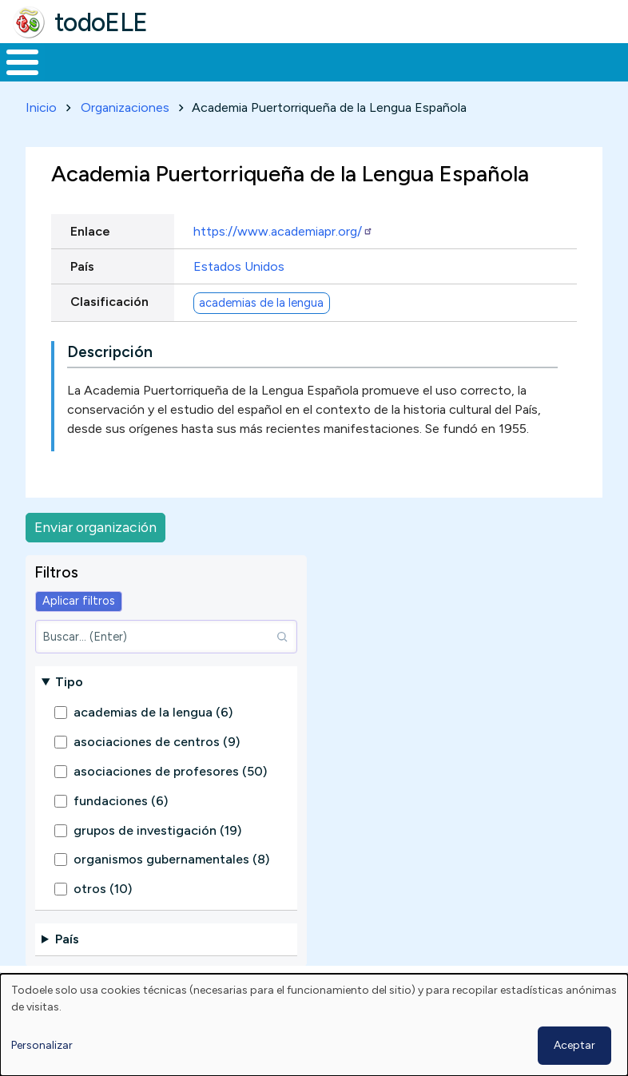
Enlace (90, 260)
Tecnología (433, 76)
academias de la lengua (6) (153, 742)
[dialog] (314, 1025)
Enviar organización (95, 556)
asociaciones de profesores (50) (170, 800)
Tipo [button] (69, 711)
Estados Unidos (238, 296)
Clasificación (109, 331)
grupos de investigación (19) (157, 860)
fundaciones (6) (121, 830)
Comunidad (539, 76)
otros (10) (103, 918)
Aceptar (574, 1045)
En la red (349, 77)
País (82, 296)
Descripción (110, 381)
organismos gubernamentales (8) (171, 888)
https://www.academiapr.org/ (283, 260)
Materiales (77, 76)
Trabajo (275, 76)
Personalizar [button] (42, 1045)
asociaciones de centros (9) (157, 771)
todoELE (101, 22)
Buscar (612, 61)
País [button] (67, 969)
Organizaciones (125, 137)
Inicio (14, 77)
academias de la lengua (261, 332)
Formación (180, 76)
